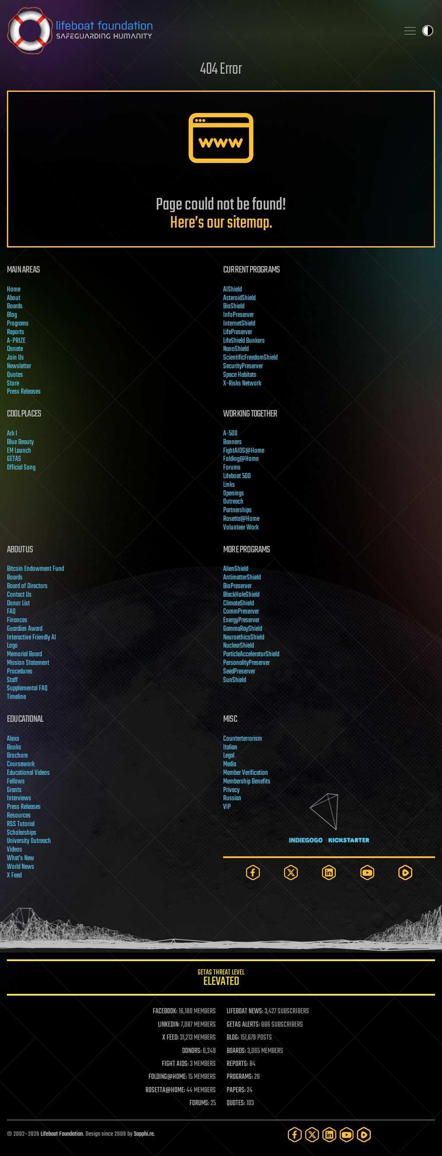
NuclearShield (238, 646)
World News (20, 867)
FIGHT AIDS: (175, 1064)
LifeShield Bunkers (244, 341)
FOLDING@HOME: (167, 1077)
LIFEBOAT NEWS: (245, 1011)
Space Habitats (239, 375)
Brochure (17, 755)
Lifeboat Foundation (62, 1134)
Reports (15, 332)
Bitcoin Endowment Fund (35, 569)
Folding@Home (241, 459)
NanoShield (236, 349)
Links (229, 485)
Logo (12, 646)
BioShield (233, 306)
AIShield (232, 289)
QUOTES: (236, 1103)
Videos (14, 849)
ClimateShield (238, 603)
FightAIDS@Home (243, 451)
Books (14, 747)
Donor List (18, 603)
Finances (17, 620)
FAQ (11, 611)
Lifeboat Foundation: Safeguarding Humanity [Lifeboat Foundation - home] (199, 30)
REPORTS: (237, 1064)
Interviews (19, 798)
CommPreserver (241, 611)
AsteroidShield (239, 298)
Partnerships (237, 510)
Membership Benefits (246, 781)
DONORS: (192, 1051)
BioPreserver (237, 586)
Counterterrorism (242, 739)
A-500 (230, 433)
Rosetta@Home (241, 519)
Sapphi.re (144, 1134)
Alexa (13, 739)
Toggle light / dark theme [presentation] (427, 30)
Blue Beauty (20, 442)
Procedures (19, 671)
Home (13, 289)
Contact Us (19, 595)
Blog (12, 315)
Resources (19, 815)
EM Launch (19, 451)
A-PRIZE (16, 341)
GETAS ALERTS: (243, 1025)
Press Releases (24, 392)
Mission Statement (28, 663)
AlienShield (235, 569)
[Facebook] (253, 872)
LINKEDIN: (169, 1025)
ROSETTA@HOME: (165, 1090)
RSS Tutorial (21, 824)
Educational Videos (28, 773)
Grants (14, 790)
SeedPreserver (239, 671)
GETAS (14, 459)
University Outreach (29, 841)
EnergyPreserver (241, 620)
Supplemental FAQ (27, 688)
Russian (232, 798)
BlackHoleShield (241, 595)
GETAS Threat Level (221, 979)
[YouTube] (367, 872)
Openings (233, 493)
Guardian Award (24, 629)
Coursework (21, 764)
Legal (228, 755)
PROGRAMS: (240, 1077)
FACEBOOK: (165, 1011)
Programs (17, 323)
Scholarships (21, 833)
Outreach (233, 502)
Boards (14, 306)
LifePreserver (237, 332)
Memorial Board (24, 654)
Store (13, 383)
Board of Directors (27, 586)
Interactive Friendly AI (31, 637)
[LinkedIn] (329, 872)
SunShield (234, 680)
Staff (12, 680)
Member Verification (245, 773)
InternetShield (239, 323)
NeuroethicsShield (243, 637)
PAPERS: (236, 1090)
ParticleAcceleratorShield (251, 654)
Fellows (16, 781)
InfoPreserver (238, 315)
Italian (230, 747)
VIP (227, 807)
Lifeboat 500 (237, 476)
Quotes (15, 375)
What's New (20, 858)
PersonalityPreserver (246, 663)
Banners (232, 442)
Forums (231, 467)
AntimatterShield (242, 577)
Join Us (15, 357)
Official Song (21, 467)
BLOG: (233, 1037)
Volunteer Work (241, 527)
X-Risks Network (242, 383)
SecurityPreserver (243, 366)
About (13, 298)
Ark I (12, 433)
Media (229, 764)
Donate (15, 349)
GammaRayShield (242, 629)
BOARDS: (236, 1051)
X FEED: (170, 1037)
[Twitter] (291, 872)
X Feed (14, 875)
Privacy (231, 790)
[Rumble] (405, 872)
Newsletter (19, 366)
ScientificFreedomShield (250, 357)
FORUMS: (199, 1103)
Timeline (16, 697)
